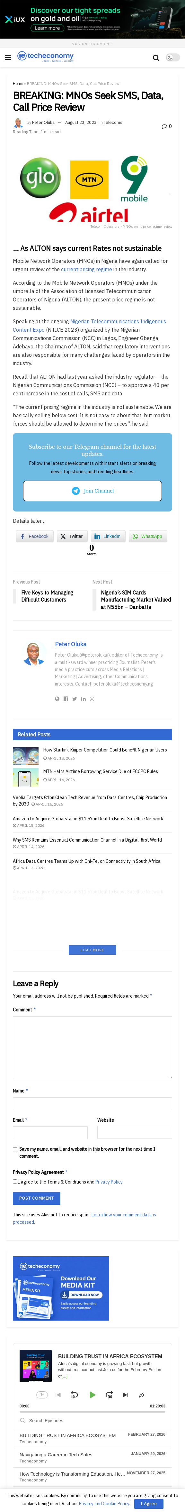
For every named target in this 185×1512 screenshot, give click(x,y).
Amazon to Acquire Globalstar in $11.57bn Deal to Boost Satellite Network (88, 827)
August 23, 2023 (81, 122)
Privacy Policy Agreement (40, 1108)
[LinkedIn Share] (108, 536)
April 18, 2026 (59, 758)
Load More (92, 886)
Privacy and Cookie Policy (104, 1504)
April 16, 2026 (59, 779)
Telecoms (113, 122)
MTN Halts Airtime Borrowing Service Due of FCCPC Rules (100, 771)
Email (20, 1056)
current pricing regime (86, 269)
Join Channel (92, 491)
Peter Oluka (43, 122)
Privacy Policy (108, 1118)
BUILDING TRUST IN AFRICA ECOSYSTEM (68, 1371)
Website (105, 1056)
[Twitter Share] (72, 536)
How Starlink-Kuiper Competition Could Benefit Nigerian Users (105, 750)
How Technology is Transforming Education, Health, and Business (90, 1410)
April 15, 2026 (28, 833)
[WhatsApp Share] (148, 536)
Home (18, 83)
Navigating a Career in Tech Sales (56, 1390)
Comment (24, 946)
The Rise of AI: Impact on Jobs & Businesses (68, 1448)
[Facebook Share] (34, 536)
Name (21, 1027)
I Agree (149, 1504)
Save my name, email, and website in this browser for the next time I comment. (87, 1088)
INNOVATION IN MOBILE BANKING (59, 1429)
